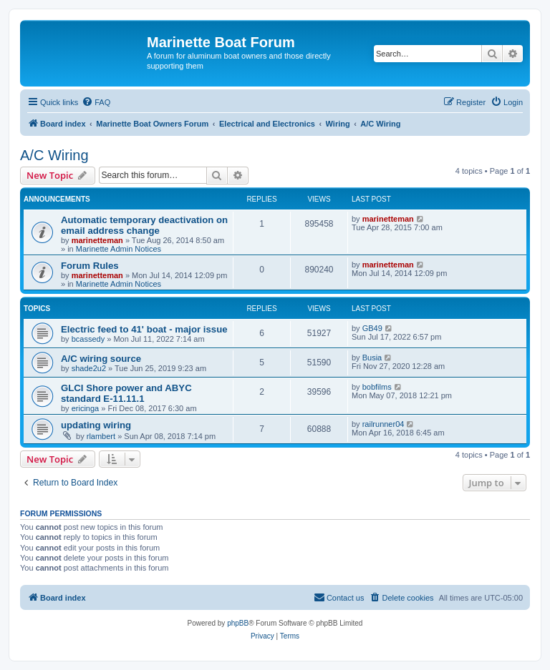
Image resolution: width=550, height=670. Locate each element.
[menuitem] (96, 102)
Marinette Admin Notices (118, 249)
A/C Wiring (54, 155)
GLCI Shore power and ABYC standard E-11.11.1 (126, 393)
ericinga (86, 408)
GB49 (372, 328)
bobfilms (377, 387)
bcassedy (88, 339)
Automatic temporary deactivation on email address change (144, 225)
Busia (372, 357)
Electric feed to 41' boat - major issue (144, 329)
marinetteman (97, 240)
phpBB (238, 623)
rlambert (101, 436)
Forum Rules (90, 265)
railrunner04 (383, 424)
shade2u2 (89, 368)
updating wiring (96, 425)
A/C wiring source (101, 358)
